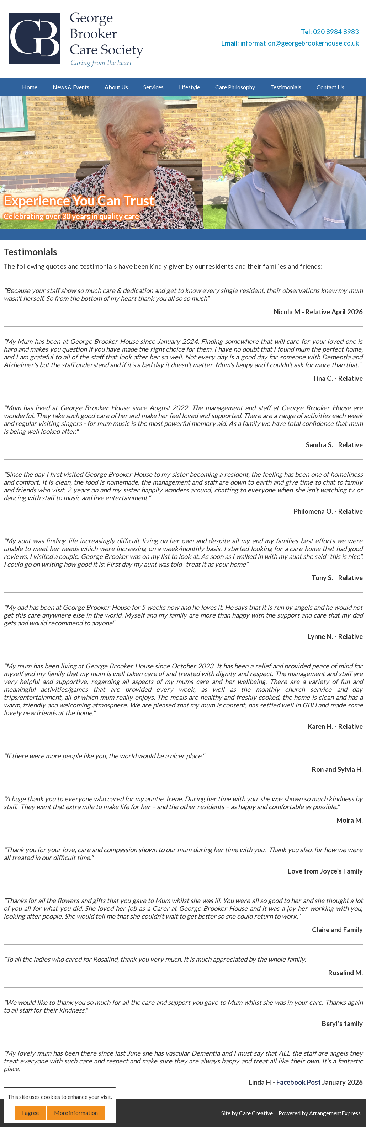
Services (153, 87)
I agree (30, 1112)
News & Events (71, 87)
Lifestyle (189, 87)
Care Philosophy (235, 87)
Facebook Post (298, 1082)
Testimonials (285, 87)
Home (29, 87)
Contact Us (330, 87)
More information (76, 1112)
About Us (116, 87)
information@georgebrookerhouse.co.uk (299, 43)
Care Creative (256, 1113)
